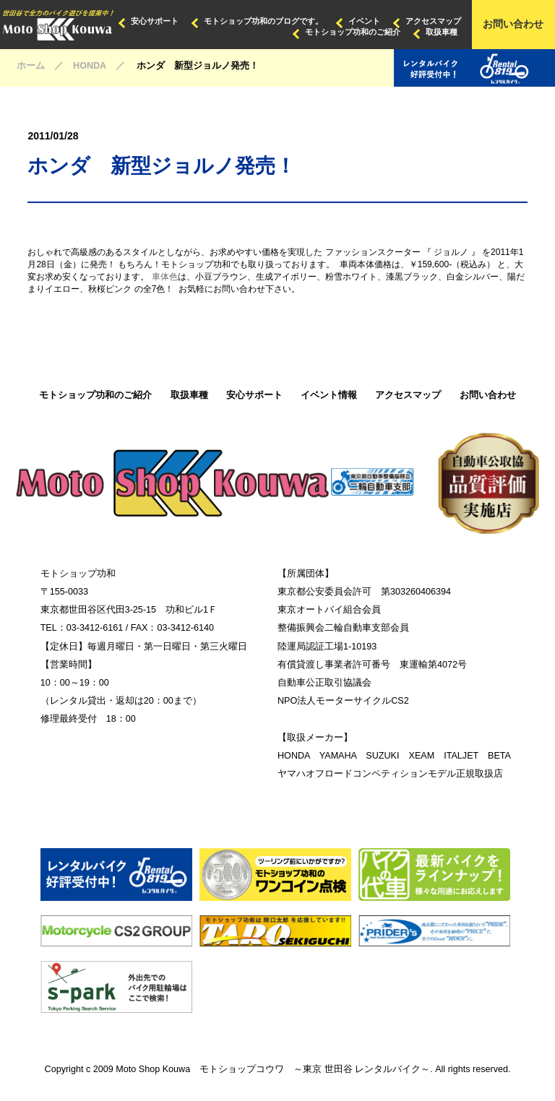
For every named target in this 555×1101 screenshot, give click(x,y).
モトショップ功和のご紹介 (352, 31)
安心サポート (154, 21)
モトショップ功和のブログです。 (263, 21)
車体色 (165, 277)
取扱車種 (441, 31)
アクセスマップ (433, 21)
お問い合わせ (513, 24)
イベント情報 (329, 395)
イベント (364, 21)
